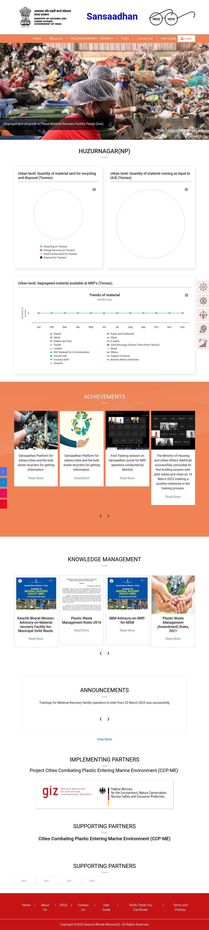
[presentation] (101, 513)
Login (186, 38)
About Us (56, 38)
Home (37, 38)
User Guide (168, 38)
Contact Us (145, 38)
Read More (35, 478)
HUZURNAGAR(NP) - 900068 (92, 38)
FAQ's (125, 38)
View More (104, 739)
